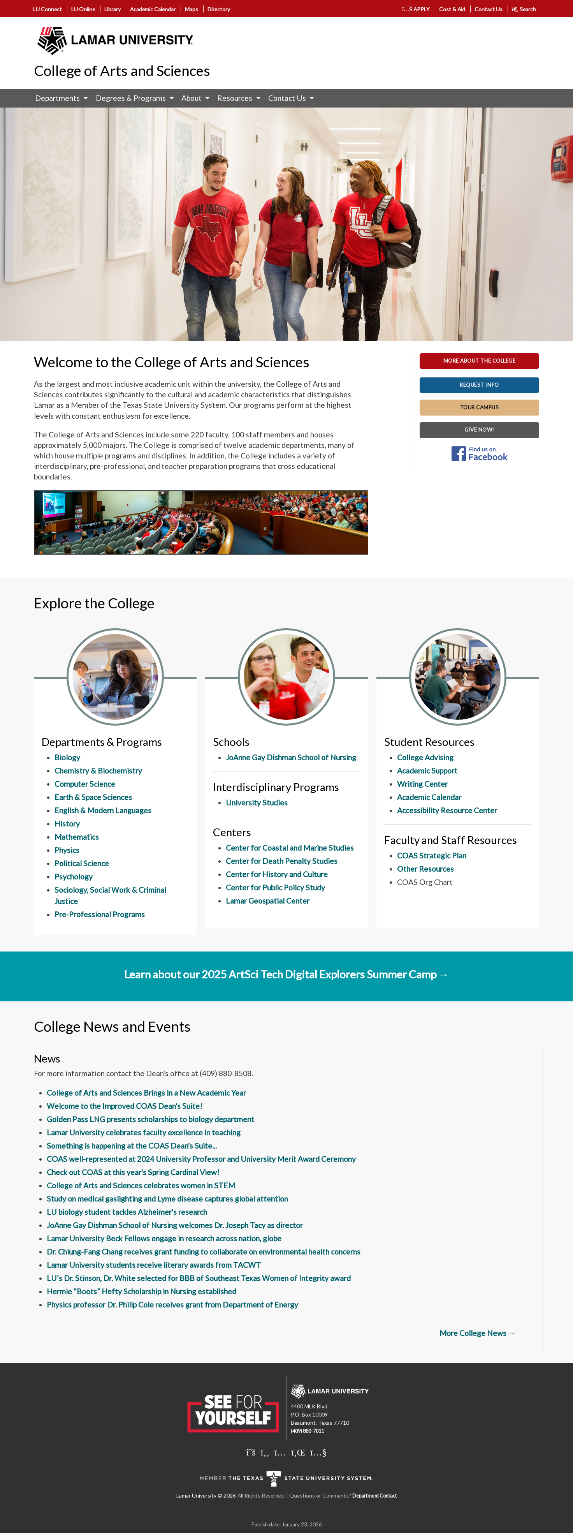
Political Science (81, 863)
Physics (66, 850)
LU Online (83, 9)
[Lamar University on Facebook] (265, 1452)
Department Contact (374, 1496)
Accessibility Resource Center (447, 810)
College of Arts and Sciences (122, 70)
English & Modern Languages (102, 810)
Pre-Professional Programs (99, 914)
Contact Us (489, 9)
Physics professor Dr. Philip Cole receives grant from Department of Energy (172, 1304)
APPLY (416, 9)
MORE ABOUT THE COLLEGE (479, 361)
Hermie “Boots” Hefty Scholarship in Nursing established (141, 1291)
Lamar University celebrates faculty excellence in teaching (144, 1132)
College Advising (425, 757)
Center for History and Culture (277, 874)
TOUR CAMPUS (479, 407)
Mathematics (76, 836)
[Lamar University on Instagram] (280, 1452)
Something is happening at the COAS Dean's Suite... (132, 1145)
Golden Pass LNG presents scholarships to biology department (150, 1119)
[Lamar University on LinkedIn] (298, 1452)
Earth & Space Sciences (93, 797)
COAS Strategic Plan (431, 855)
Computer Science (84, 783)
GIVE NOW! (479, 429)
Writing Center (422, 783)
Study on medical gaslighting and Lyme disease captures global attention (167, 1198)
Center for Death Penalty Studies (281, 860)
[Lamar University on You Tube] (318, 1452)
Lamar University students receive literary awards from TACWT (154, 1264)
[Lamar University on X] (251, 1452)
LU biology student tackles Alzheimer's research (127, 1211)
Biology (67, 757)
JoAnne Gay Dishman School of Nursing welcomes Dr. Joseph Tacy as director (175, 1225)
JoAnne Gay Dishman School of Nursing (291, 757)
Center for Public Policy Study (275, 887)
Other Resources (425, 868)
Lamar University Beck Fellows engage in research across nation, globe (164, 1238)
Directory (218, 9)
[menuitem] (60, 98)
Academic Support (427, 770)
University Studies (257, 802)
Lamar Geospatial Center (267, 900)
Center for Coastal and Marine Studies (290, 847)
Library (112, 9)
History (67, 823)
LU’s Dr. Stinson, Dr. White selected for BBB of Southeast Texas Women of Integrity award (199, 1278)
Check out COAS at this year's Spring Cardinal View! (133, 1172)
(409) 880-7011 (307, 1431)
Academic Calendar (153, 9)
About (191, 97)
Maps (191, 9)
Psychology (73, 876)
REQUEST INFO (479, 385)
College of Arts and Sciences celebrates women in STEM (141, 1185)
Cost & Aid (452, 9)
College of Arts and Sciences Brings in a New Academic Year (146, 1092)
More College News (473, 1333)
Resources (234, 97)
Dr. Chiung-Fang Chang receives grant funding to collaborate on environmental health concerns (203, 1251)
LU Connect (47, 9)
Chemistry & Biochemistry (98, 770)
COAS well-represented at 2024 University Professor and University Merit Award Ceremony (201, 1158)
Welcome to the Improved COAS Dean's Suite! (124, 1105)
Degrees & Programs (131, 97)
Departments (57, 97)
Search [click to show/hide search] (524, 9)
